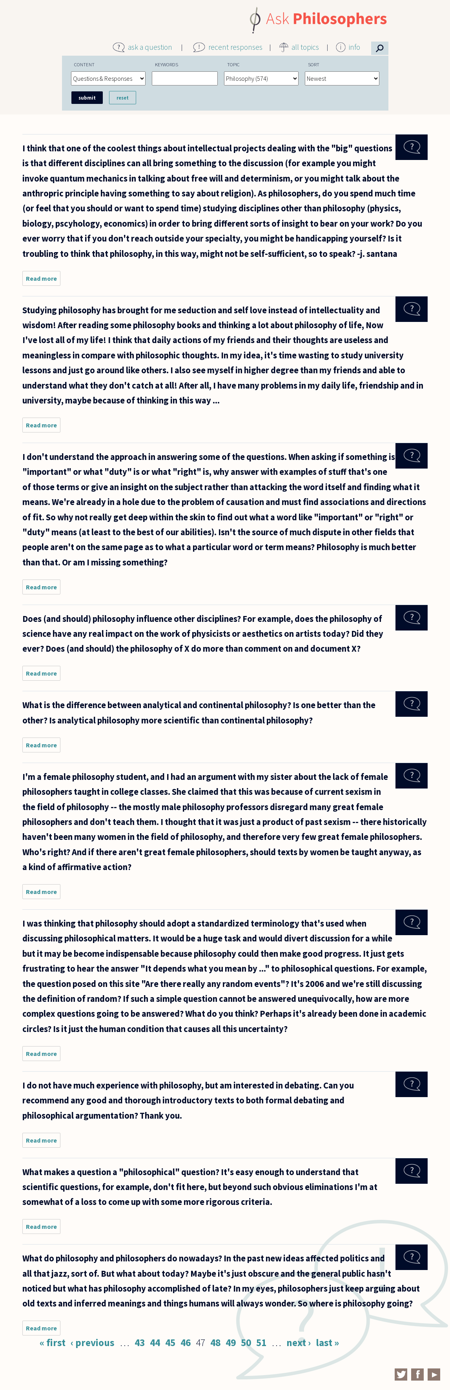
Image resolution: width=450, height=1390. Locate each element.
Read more (43, 280)
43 (140, 1342)
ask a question (150, 47)
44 (155, 1342)
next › (298, 1342)
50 (246, 1342)
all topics (305, 47)
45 (170, 1342)
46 (185, 1342)
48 (215, 1342)
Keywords (166, 64)
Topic (233, 64)
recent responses (235, 47)
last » (327, 1342)
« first (53, 1342)
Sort (313, 64)
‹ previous (93, 1342)
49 (231, 1342)
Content (84, 64)
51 (261, 1342)
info (354, 47)
